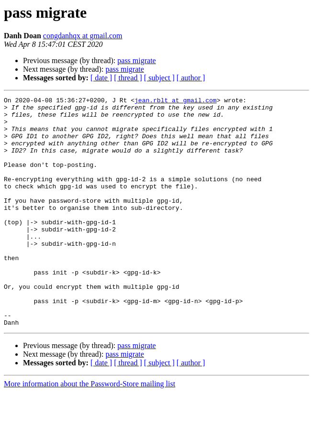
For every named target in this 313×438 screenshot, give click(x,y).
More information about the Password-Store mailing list (89, 430)
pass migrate (136, 60)
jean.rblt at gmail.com (175, 101)
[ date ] (101, 78)
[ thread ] (128, 78)
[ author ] (191, 78)
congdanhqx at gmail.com (83, 36)
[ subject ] (159, 78)
